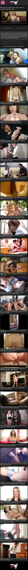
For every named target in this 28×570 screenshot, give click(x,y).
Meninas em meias (17, 41)
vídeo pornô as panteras (16, 43)
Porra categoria (7, 41)
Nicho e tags (5, 43)
